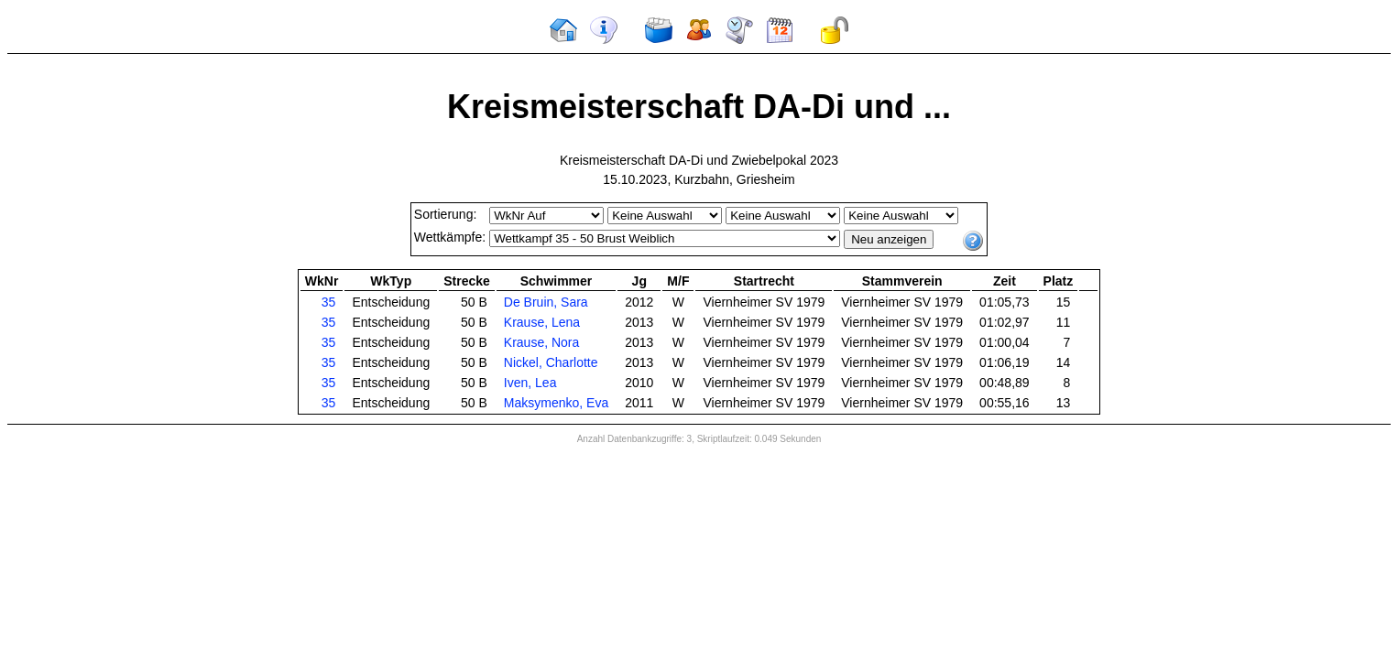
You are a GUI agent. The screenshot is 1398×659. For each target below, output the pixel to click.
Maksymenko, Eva (556, 402)
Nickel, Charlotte (551, 362)
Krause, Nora (541, 342)
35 (329, 302)
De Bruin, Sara (546, 302)
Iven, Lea (530, 382)
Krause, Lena (542, 322)
